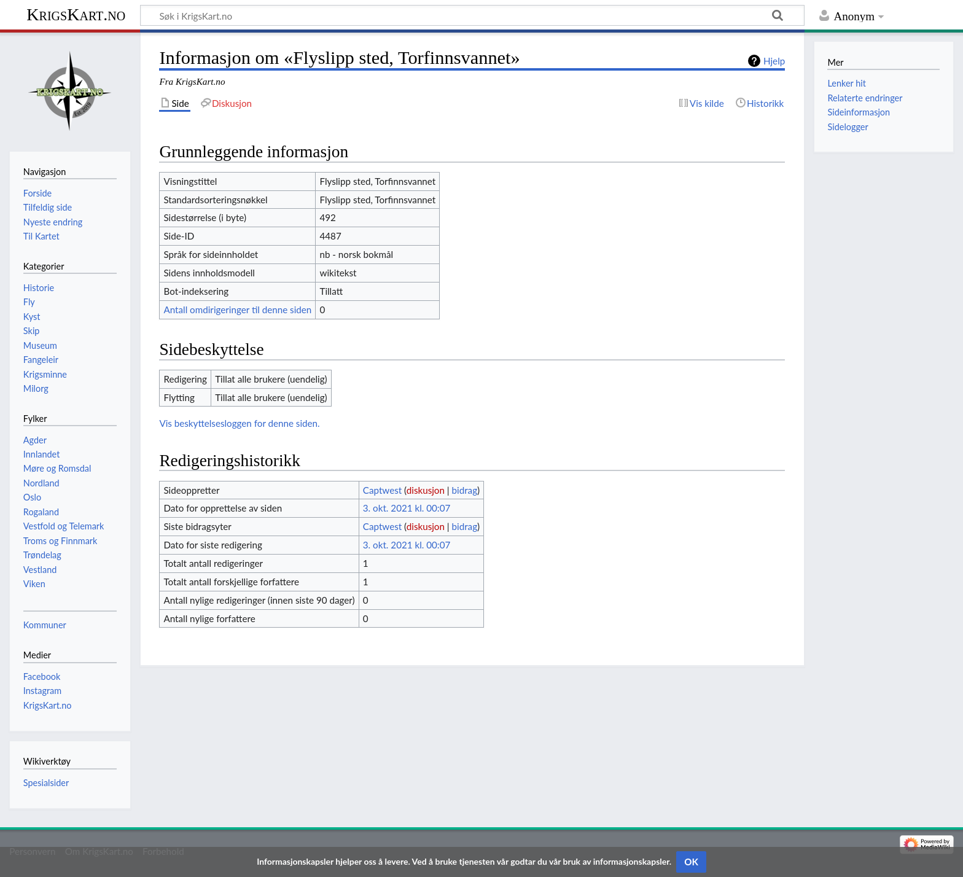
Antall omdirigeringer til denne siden (237, 309)
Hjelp (774, 60)
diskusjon (426, 490)
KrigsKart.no (75, 14)
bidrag (465, 490)
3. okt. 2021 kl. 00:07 (406, 507)
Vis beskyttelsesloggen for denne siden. (239, 423)
